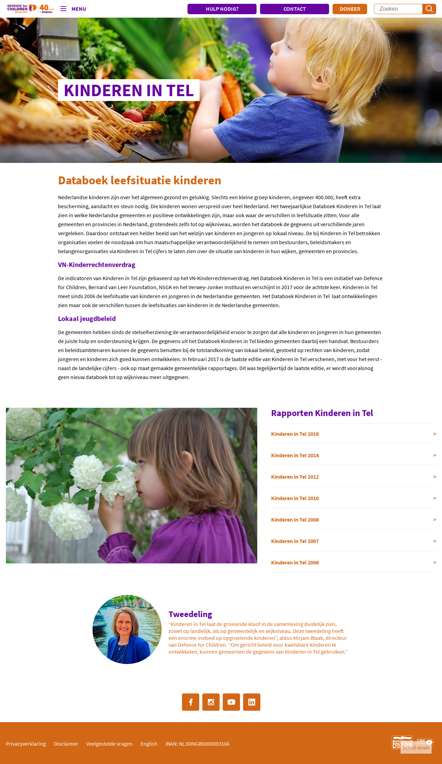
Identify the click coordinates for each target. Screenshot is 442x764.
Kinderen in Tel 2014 (295, 455)
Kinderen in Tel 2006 (295, 562)
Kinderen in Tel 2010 (295, 498)
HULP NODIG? (222, 8)
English (149, 743)
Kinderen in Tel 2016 (295, 433)
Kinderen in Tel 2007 (295, 540)
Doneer (350, 8)
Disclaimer (66, 743)
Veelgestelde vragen (109, 743)
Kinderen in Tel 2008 (295, 519)
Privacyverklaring (26, 743)
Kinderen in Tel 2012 (295, 476)
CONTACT (295, 8)
